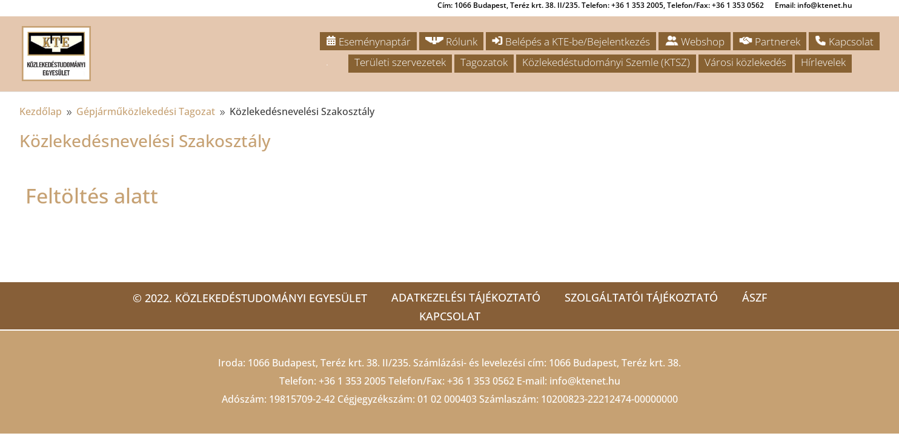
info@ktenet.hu (584, 381)
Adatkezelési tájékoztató (465, 297)
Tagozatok (484, 62)
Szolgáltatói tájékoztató (641, 297)
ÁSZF (754, 297)
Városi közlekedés (745, 62)
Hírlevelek (823, 62)
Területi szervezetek (400, 62)
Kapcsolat (844, 41)
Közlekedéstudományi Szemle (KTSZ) (606, 62)
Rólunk (451, 41)
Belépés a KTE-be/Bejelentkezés (571, 41)
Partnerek (769, 41)
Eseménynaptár (368, 41)
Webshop (695, 41)
